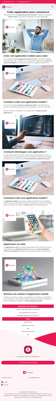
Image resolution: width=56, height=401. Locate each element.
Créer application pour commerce (28, 312)
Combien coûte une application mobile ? (26, 102)
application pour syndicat (21, 397)
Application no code (14, 244)
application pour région (29, 395)
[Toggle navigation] (52, 6)
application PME (37, 397)
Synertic (35, 392)
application (44, 395)
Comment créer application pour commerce (28, 309)
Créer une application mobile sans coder (26, 55)
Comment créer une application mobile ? (26, 198)
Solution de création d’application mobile (26, 294)
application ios (28, 322)
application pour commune (10, 395)
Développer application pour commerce (28, 315)
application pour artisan (28, 325)
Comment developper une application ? (25, 151)
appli (28, 328)
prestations (39, 393)
